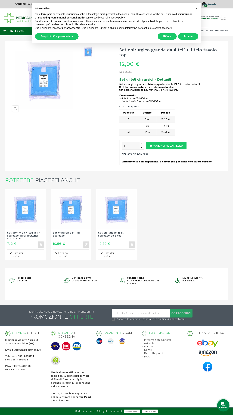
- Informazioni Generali (157, 339)
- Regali (147, 349)
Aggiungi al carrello (166, 145)
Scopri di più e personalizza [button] (57, 36)
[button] (196, 8)
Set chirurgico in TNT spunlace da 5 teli (112, 234)
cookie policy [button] (118, 17)
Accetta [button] (188, 36)
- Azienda (148, 343)
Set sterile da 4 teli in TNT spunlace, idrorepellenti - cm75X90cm (24, 235)
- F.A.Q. (146, 356)
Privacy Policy (132, 411)
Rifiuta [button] (167, 36)
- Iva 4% (147, 346)
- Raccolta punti (152, 353)
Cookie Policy (150, 411)
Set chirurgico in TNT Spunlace (66, 234)
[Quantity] (131, 146)
